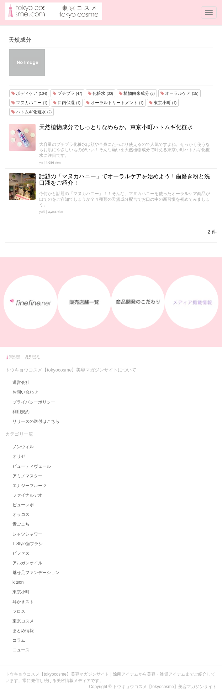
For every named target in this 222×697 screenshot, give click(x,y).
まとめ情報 (23, 630)
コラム (18, 640)
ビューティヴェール (31, 466)
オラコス (21, 514)
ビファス (21, 553)
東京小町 (162, 102)
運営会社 (21, 382)
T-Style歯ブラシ (27, 543)
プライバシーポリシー (33, 402)
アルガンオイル (27, 562)
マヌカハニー (29, 102)
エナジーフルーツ (29, 485)
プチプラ (67, 93)
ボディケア (29, 93)
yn (41, 162)
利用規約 (21, 411)
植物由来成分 (137, 93)
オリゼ (18, 456)
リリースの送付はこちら (35, 421)
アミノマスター (27, 475)
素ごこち (21, 524)
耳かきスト (23, 601)
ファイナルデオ (27, 495)
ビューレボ (23, 504)
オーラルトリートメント (114, 102)
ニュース (21, 649)
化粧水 (100, 93)
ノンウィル (23, 446)
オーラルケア (179, 93)
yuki (42, 212)
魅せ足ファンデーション (35, 572)
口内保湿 (66, 102)
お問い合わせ (25, 392)
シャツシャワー (27, 534)
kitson (17, 582)
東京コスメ (23, 621)
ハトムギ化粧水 (31, 111)
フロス (18, 611)
